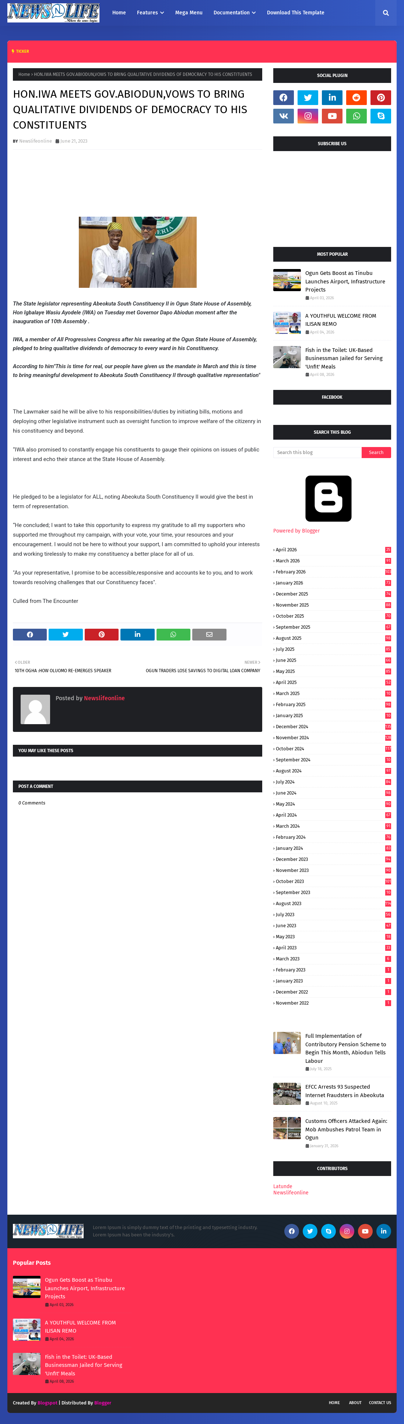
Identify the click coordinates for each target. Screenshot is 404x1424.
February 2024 (333, 837)
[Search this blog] (317, 452)
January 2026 (333, 583)
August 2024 (333, 771)
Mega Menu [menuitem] (189, 13)
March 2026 (333, 560)
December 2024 (333, 726)
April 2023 (333, 947)
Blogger (102, 1403)
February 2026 (333, 572)
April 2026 (333, 549)
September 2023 (333, 892)
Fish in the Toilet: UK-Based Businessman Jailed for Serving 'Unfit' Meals (344, 358)
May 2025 (333, 671)
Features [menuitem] (147, 13)
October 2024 (333, 748)
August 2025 (333, 638)
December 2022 (333, 992)
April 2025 (333, 682)
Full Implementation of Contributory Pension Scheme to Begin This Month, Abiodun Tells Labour (345, 1048)
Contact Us (380, 1402)
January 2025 (333, 715)
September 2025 (333, 627)
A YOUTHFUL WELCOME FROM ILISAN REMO (340, 320)
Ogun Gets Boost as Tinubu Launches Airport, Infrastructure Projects (345, 281)
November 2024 (333, 737)
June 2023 (333, 925)
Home (24, 74)
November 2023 (333, 870)
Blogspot (47, 1403)
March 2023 (333, 958)
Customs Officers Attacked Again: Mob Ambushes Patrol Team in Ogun (346, 1129)
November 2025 (333, 605)
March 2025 (333, 693)
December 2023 (333, 859)
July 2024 (333, 782)
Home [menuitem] (119, 13)
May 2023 (333, 936)
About (355, 1402)
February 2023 (333, 970)
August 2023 (333, 903)
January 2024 (333, 848)
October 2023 (333, 881)
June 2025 (333, 660)
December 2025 (333, 594)
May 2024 (333, 804)
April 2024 (333, 815)
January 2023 (333, 981)
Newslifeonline (35, 141)
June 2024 (333, 793)
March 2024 (333, 826)
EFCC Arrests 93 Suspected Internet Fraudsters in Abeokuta (344, 1091)
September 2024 (333, 759)
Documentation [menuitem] (232, 13)
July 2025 (333, 649)
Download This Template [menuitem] (295, 13)
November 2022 (333, 1003)
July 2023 (333, 914)
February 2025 (333, 704)
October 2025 (333, 616)
